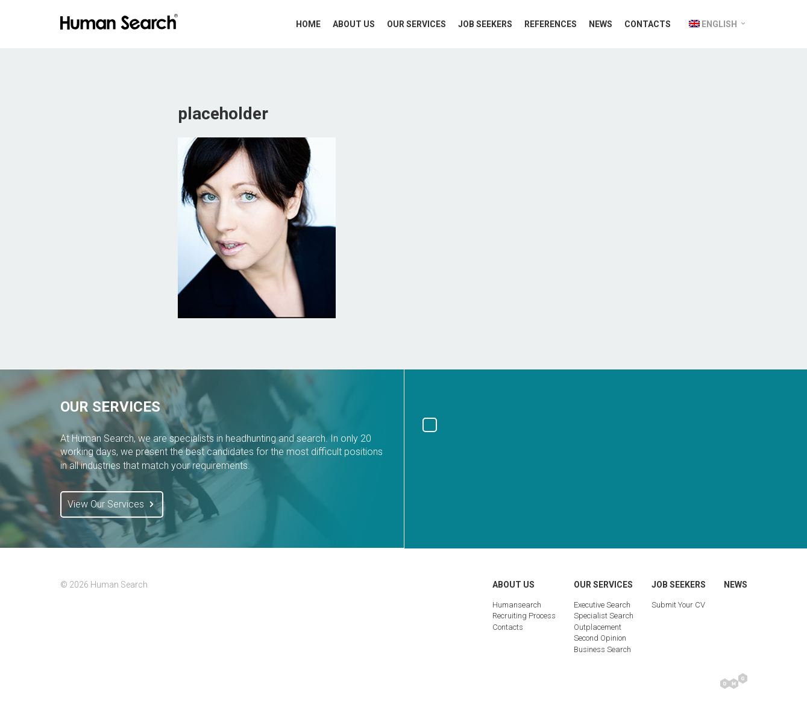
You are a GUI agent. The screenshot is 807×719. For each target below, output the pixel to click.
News (600, 24)
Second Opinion (600, 637)
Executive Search (602, 604)
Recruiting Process (524, 615)
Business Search (602, 649)
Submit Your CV (678, 604)
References (550, 24)
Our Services (416, 24)
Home (308, 24)
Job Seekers (485, 24)
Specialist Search (603, 615)
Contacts (647, 24)
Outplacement (597, 627)
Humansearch (516, 604)
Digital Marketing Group (733, 681)
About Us (354, 24)
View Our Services (112, 504)
